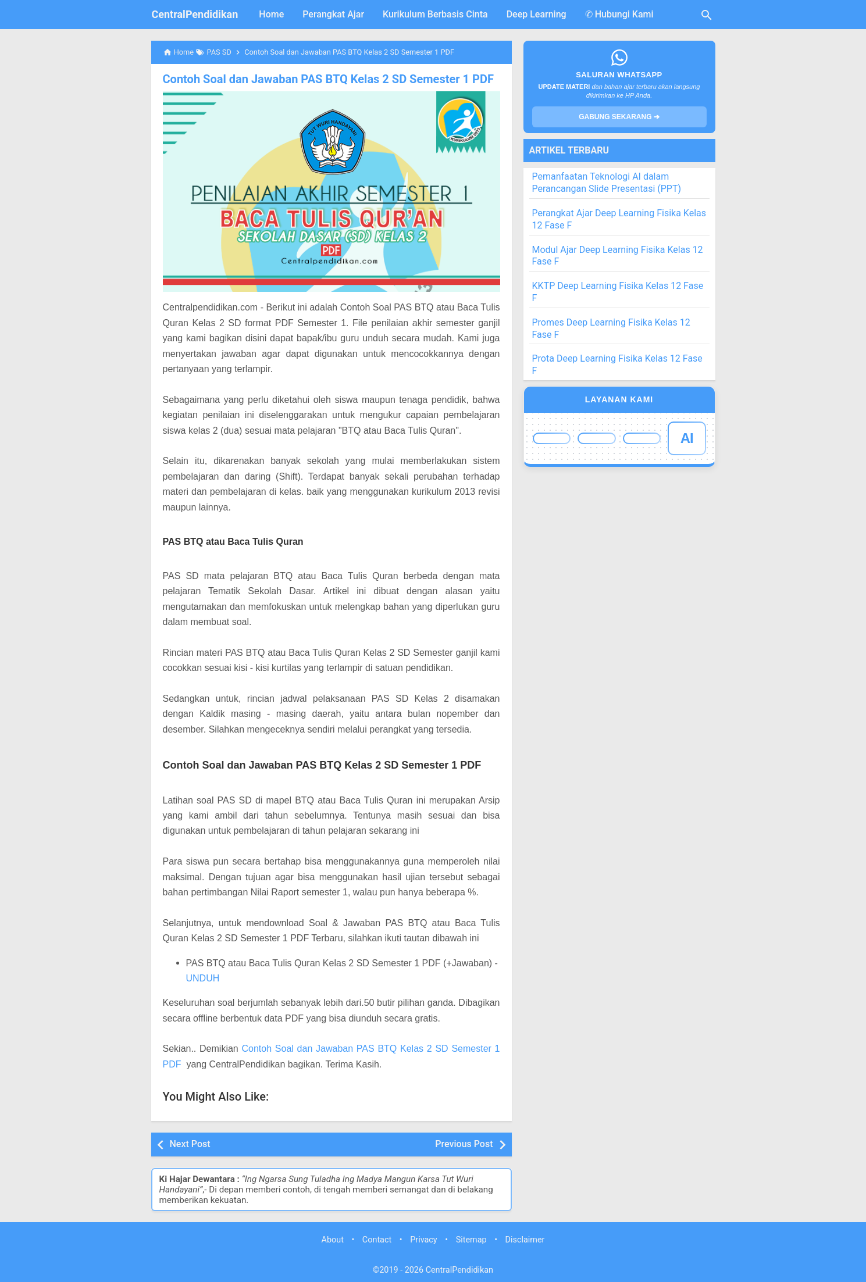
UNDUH (203, 978)
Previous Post (464, 1143)
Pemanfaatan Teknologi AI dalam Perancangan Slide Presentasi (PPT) (607, 182)
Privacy (423, 1240)
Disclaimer (525, 1240)
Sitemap (471, 1240)
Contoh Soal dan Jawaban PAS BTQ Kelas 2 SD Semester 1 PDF (328, 79)
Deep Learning (536, 14)
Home (271, 14)
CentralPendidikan (195, 14)
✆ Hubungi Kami (619, 14)
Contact (376, 1240)
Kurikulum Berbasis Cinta (435, 14)
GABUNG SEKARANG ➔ (619, 117)
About (333, 1240)
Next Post (190, 1143)
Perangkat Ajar (333, 14)
